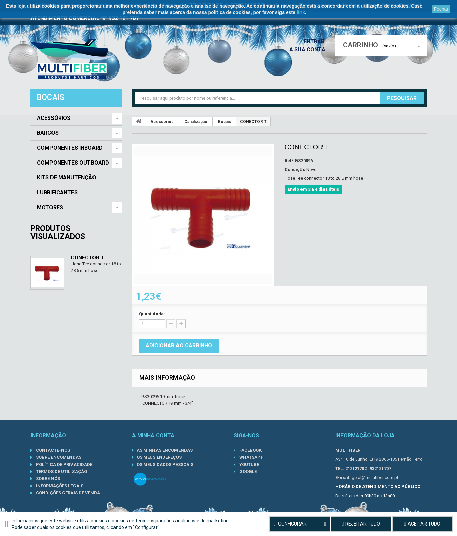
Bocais (224, 121)
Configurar (299, 524)
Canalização (195, 121)
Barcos (48, 133)
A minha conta (153, 435)
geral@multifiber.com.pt (375, 477)
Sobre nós (47, 478)
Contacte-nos (52, 450)
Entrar (316, 41)
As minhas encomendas (165, 450)
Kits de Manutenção (66, 178)
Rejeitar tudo (361, 524)
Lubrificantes (57, 193)
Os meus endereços (159, 457)
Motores (50, 208)
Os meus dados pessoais (165, 464)
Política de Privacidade (63, 464)
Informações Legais (59, 485)
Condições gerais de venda (67, 492)
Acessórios (53, 118)
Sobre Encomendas (58, 457)
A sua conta (309, 49)
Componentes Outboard (73, 163)
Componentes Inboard (70, 148)
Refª (289, 160)
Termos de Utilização (61, 471)
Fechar (441, 9)
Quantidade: (152, 313)
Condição (295, 169)
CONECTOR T (87, 258)
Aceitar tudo (422, 524)
